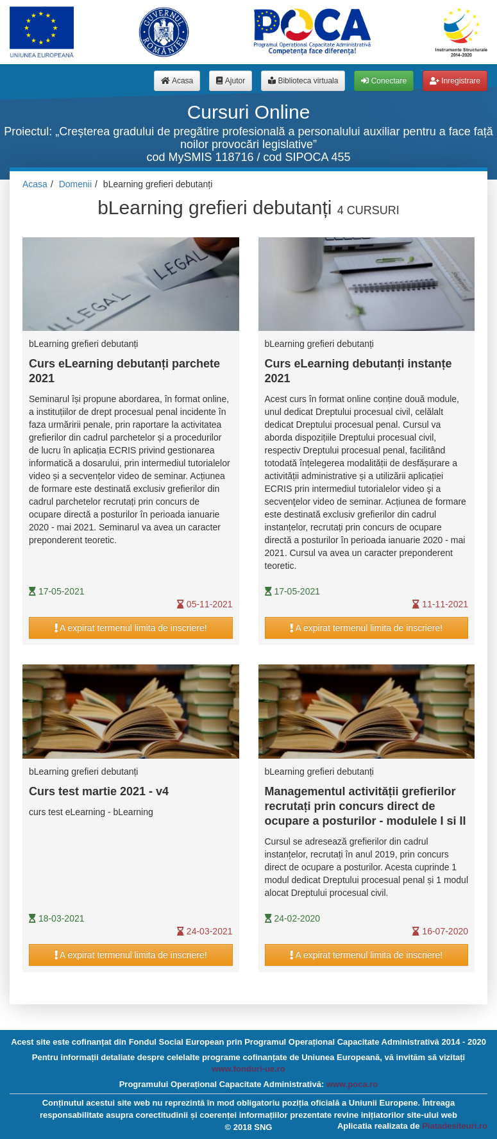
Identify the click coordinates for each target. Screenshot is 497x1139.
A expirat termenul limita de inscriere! (131, 628)
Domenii (75, 184)
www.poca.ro (352, 1084)
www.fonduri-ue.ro (248, 1069)
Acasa (34, 184)
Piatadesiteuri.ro (454, 1126)
